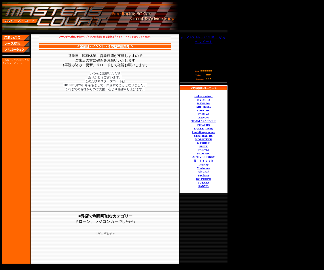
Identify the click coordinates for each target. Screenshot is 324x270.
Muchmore (203, 168)
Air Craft (203, 171)
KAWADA (203, 103)
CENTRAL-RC (203, 135)
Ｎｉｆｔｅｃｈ (203, 160)
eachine (203, 175)
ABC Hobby (203, 107)
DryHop (204, 164)
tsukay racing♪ (204, 96)
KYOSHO (203, 99)
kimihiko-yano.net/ (203, 132)
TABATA (203, 150)
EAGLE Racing (203, 128)
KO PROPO (203, 179)
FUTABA (203, 182)
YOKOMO (203, 110)
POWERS (203, 125)
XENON (203, 117)
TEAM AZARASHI (203, 121)
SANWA (203, 186)
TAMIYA (203, 114)
